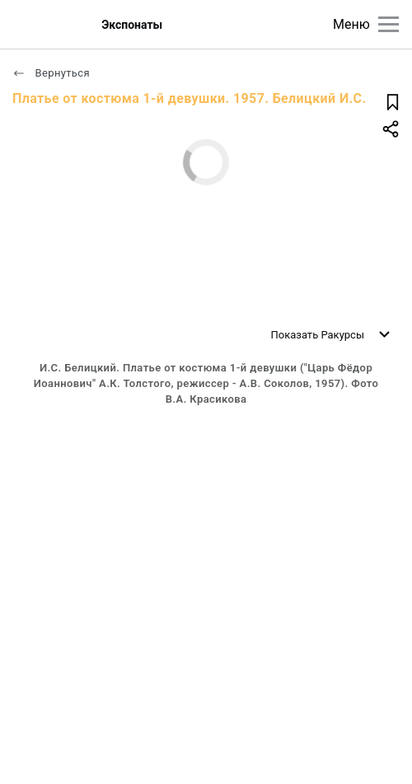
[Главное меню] (388, 24)
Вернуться (51, 73)
